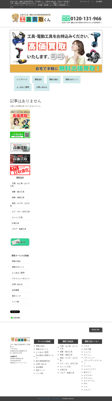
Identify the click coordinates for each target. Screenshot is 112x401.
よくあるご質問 (22, 87)
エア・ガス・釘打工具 (20, 212)
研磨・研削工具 (17, 197)
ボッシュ (87, 355)
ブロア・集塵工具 (18, 229)
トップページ (21, 79)
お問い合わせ (41, 87)
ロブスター (88, 375)
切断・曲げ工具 (17, 192)
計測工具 (14, 223)
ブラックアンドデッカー (93, 361)
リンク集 (14, 302)
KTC (85, 384)
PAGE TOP (95, 330)
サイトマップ (84, 1)
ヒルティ (87, 390)
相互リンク (15, 296)
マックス (87, 366)
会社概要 (99, 1)
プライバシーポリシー (20, 278)
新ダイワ (87, 372)
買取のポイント (72, 79)
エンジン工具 (16, 217)
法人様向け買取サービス (45, 356)
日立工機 (87, 349)
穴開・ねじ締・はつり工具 (20, 184)
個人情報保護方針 (43, 361)
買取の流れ (53, 79)
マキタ (86, 346)
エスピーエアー (90, 369)
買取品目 (38, 79)
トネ (85, 387)
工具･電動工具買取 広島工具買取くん (50, 398)
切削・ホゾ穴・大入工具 (20, 204)
